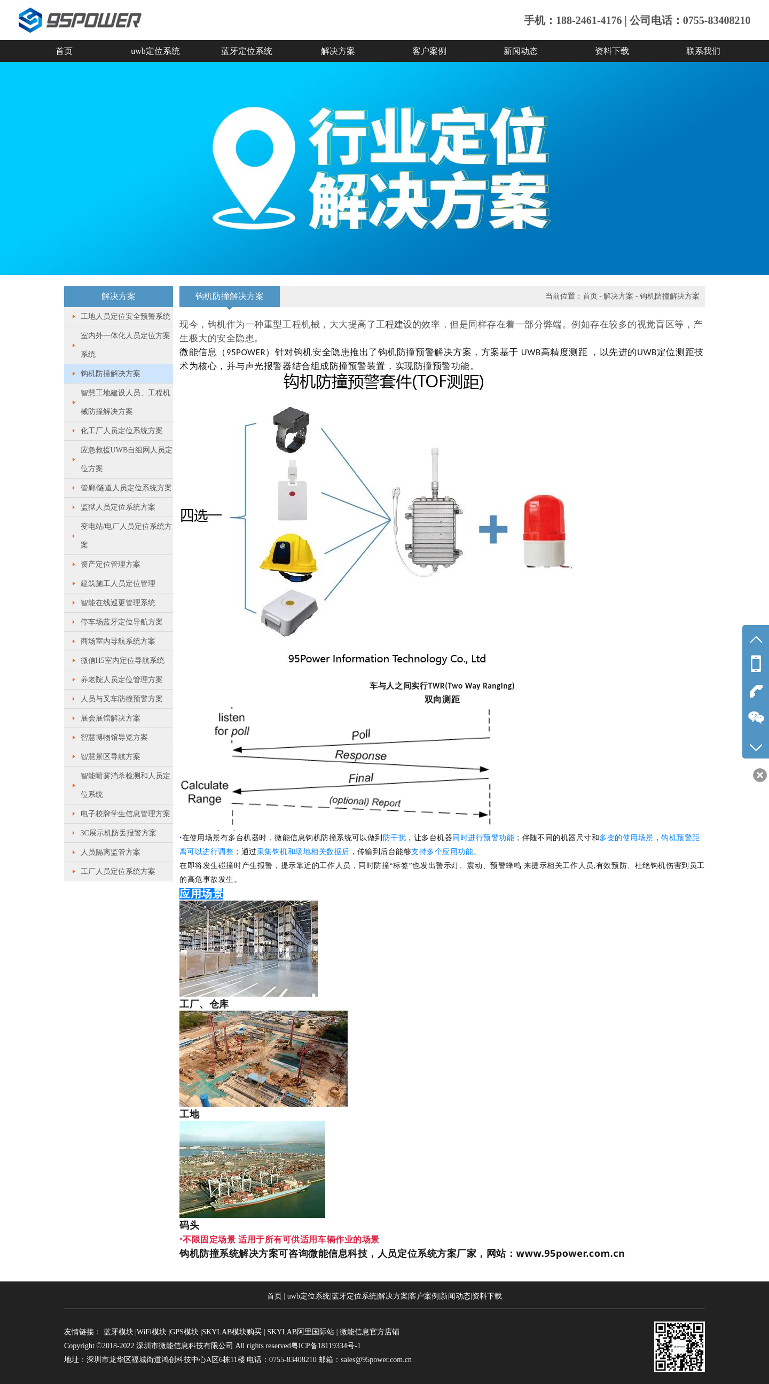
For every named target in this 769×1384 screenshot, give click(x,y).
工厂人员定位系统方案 (118, 871)
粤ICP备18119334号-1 (326, 1346)
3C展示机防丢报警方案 (118, 833)
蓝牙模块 (119, 1332)
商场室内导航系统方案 (118, 641)
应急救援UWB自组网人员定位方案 (127, 459)
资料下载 (612, 51)
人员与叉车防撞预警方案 (122, 699)
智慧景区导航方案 (110, 757)
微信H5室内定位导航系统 (122, 660)
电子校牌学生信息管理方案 (125, 814)
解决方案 (338, 51)
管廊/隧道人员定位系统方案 (126, 488)
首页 (64, 51)
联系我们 (703, 51)
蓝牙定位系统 (246, 51)
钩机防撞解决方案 (110, 374)
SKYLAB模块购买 (232, 1332)
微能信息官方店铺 (369, 1332)
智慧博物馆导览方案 (114, 737)
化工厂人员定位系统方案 (122, 431)
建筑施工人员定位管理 (118, 584)
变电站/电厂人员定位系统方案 (126, 535)
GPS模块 (184, 1332)
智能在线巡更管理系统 (118, 603)
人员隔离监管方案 (110, 852)
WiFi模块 (152, 1332)
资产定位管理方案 (110, 564)
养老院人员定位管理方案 (122, 680)
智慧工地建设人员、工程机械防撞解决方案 (125, 402)
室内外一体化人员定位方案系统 (125, 345)
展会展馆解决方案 (110, 718)
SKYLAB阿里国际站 (300, 1332)
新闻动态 (521, 51)
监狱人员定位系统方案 (118, 507)
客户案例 (429, 51)
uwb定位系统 (155, 51)
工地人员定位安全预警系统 (125, 316)
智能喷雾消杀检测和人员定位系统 (125, 785)
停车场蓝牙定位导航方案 (122, 622)
